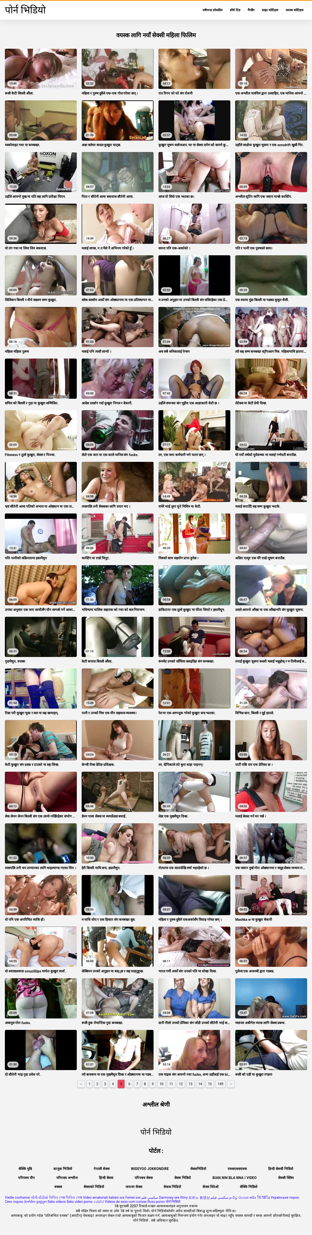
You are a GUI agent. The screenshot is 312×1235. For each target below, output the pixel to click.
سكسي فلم (149, 1197)
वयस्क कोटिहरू (294, 10)
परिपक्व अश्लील (67, 1178)
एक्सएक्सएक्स (237, 1169)
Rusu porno (156, 1202)
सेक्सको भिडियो (94, 1187)
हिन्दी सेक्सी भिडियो (280, 1169)
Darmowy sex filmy (173, 1197)
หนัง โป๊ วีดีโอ (260, 1197)
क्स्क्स (58, 1187)
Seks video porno (80, 1202)
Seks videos (57, 1202)
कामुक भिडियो (62, 1169)
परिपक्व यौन (26, 1178)
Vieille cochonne (17, 1197)
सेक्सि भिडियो (249, 1187)
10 (161, 1084)
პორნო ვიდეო (35, 1202)
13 (191, 1084)
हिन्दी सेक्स (106, 1178)
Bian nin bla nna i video (235, 1178)
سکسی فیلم (219, 1197)
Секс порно (14, 1202)
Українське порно (285, 1197)
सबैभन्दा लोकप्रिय (213, 10)
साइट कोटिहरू (270, 10)
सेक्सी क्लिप (286, 1178)
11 (171, 1084)
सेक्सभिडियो (198, 1169)
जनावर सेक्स (134, 1187)
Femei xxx (132, 1197)
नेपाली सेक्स (101, 1169)
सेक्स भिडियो (182, 1178)
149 (221, 1084)
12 (181, 1084)
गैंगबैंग (251, 10)
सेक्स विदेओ (210, 1187)
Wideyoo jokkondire (150, 1169)
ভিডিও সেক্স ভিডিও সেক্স (65, 1197)
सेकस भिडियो (172, 1187)
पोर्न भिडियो (173, 1202)
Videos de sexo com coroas (126, 1202)
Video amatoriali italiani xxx (104, 1197)
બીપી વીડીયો (39, 1197)
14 (200, 1084)
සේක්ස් (98, 1202)
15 (210, 1084)
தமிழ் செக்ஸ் (239, 1197)
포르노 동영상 (199, 1197)
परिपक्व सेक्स (144, 1178)
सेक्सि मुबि (25, 1169)
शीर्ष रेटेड (235, 10)
